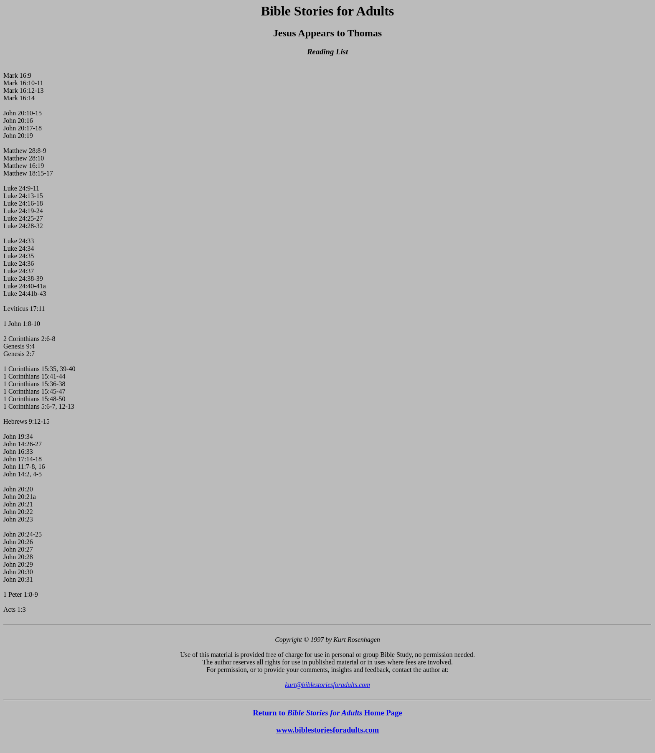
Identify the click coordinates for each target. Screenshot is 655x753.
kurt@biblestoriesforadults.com (327, 684)
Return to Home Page (327, 712)
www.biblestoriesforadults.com (327, 729)
